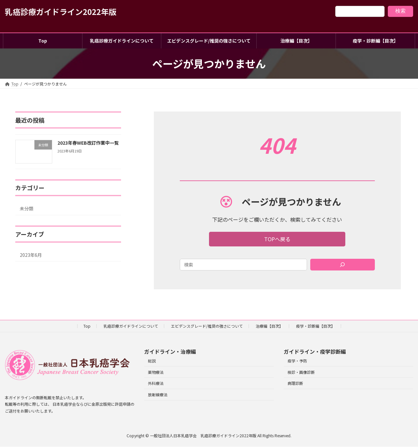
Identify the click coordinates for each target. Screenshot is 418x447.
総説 (152, 360)
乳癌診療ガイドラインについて (131, 326)
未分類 (26, 208)
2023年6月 (31, 255)
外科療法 (156, 383)
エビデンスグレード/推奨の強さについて (207, 326)
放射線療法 (157, 394)
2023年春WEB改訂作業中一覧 (88, 142)
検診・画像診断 (301, 372)
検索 (400, 11)
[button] (277, 239)
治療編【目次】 (269, 326)
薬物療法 (156, 372)
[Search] (342, 264)
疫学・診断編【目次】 (315, 326)
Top (87, 326)
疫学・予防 (297, 360)
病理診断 (295, 383)
